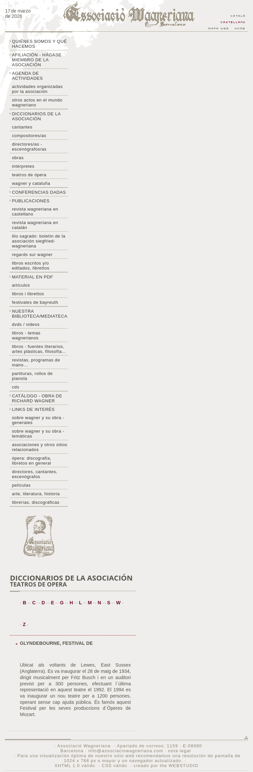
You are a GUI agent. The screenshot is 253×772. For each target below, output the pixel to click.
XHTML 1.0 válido (75, 765)
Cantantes (22, 127)
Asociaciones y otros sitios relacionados (39, 447)
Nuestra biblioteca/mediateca (39, 314)
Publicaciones (30, 200)
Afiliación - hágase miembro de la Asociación (37, 59)
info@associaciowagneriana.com (125, 750)
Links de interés (33, 409)
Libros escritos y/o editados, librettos (30, 266)
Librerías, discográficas (35, 502)
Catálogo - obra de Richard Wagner (37, 398)
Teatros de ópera (29, 174)
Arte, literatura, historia (36, 493)
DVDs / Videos (26, 324)
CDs (15, 387)
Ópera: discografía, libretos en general (31, 461)
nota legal (179, 750)
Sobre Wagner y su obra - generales (38, 420)
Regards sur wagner (32, 254)
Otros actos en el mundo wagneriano (37, 102)
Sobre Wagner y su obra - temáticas (38, 434)
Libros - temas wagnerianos (26, 335)
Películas (21, 485)
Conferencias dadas (39, 192)
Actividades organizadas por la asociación (37, 89)
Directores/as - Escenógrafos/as (29, 147)
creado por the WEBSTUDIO (165, 765)
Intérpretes (23, 166)
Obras (18, 157)
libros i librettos (28, 293)
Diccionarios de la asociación (36, 116)
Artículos (21, 285)
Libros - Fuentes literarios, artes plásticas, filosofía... (39, 349)
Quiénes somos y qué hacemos (39, 44)
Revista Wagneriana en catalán (35, 225)
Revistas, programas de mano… (36, 362)
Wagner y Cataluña (31, 183)
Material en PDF (32, 276)
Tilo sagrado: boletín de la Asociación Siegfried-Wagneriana (38, 241)
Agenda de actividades (27, 76)
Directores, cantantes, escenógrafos (34, 474)
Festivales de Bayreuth (35, 302)
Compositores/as (29, 135)
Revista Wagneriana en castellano (35, 211)
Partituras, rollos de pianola (32, 376)
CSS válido (114, 765)
